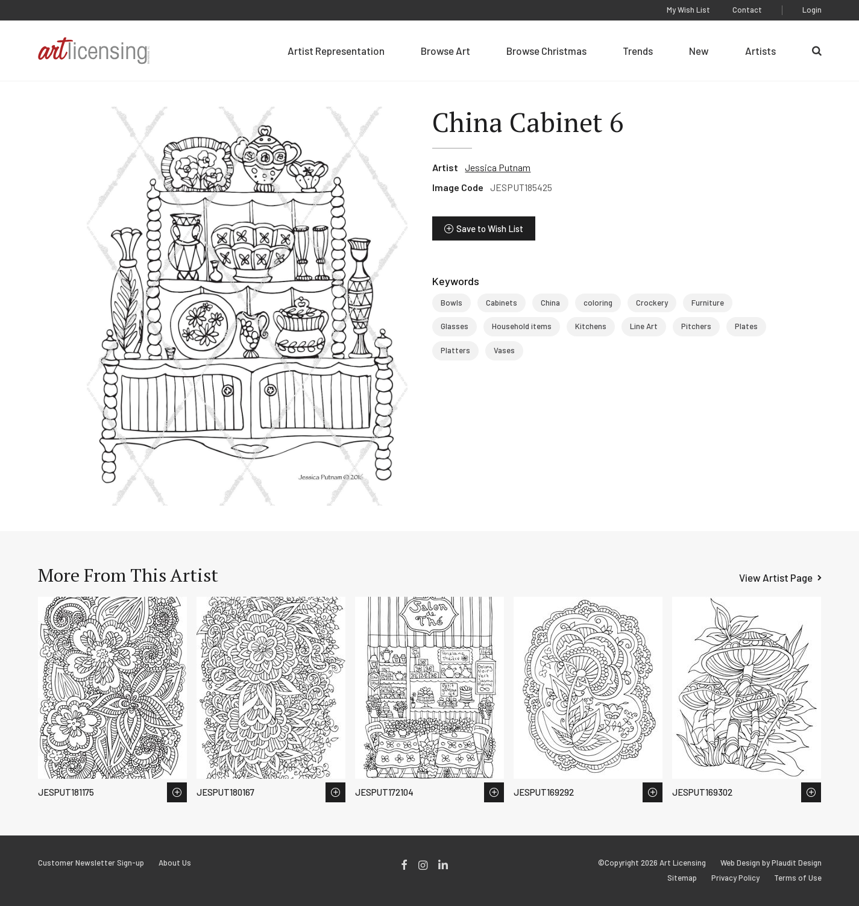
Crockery (652, 302)
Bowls (451, 302)
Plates (746, 326)
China (550, 302)
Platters (455, 350)
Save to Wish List (489, 228)
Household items (522, 326)
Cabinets (501, 302)
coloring (598, 302)
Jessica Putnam (497, 167)
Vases (504, 350)
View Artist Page (776, 577)
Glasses (454, 326)
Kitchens (590, 326)
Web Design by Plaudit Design (771, 862)
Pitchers (696, 326)
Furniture (707, 302)
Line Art (644, 326)
